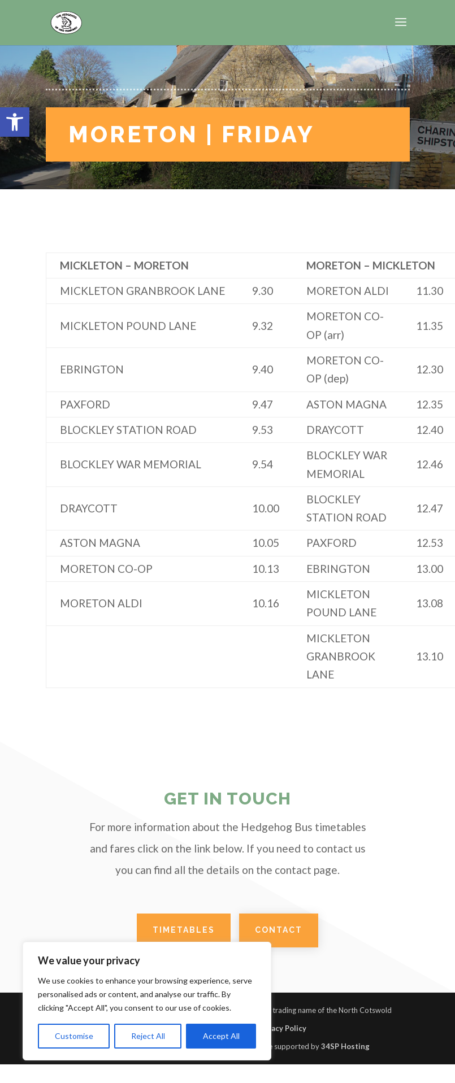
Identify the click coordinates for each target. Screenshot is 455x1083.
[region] (147, 1001)
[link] (14, 122)
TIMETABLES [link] (184, 929)
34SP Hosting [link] (345, 1046)
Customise (74, 1036)
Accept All (221, 1036)
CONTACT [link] (278, 929)
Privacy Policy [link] (281, 1028)
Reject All (148, 1036)
